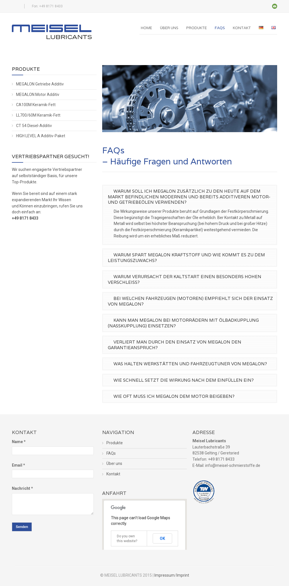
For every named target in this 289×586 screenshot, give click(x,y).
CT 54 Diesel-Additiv (34, 125)
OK (162, 538)
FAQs (220, 27)
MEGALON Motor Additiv (37, 94)
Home (146, 27)
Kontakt (242, 27)
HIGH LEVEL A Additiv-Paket (40, 136)
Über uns (169, 27)
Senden (22, 527)
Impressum (164, 575)
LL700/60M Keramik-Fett (38, 115)
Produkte (196, 27)
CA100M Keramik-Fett (36, 104)
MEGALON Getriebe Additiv (40, 84)
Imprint (182, 575)
